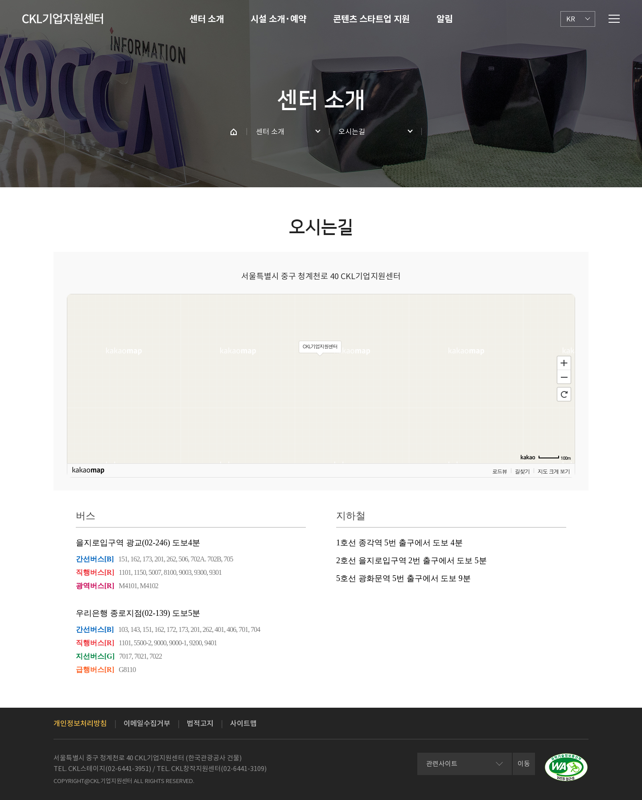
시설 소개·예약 (278, 19)
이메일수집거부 (146, 723)
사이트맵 (243, 723)
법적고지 (200, 723)
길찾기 (522, 470)
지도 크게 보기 (554, 470)
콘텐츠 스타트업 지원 (371, 19)
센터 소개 (206, 19)
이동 (524, 763)
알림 (444, 19)
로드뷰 (499, 470)
